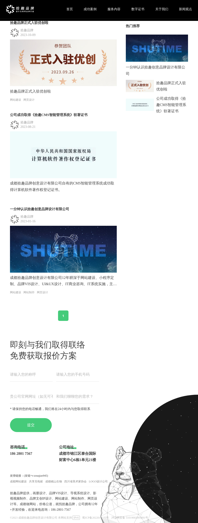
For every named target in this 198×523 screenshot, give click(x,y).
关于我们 (161, 9)
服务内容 (113, 9)
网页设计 (29, 99)
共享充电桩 (36, 481)
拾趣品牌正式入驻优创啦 (29, 23)
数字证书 (137, 9)
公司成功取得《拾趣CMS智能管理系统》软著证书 (49, 115)
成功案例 (90, 9)
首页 (69, 9)
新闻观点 (185, 9)
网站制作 (29, 292)
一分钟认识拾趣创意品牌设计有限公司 (39, 209)
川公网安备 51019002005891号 (129, 517)
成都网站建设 (18, 481)
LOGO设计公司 (98, 481)
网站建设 (15, 99)
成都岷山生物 (53, 481)
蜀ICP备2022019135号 (95, 517)
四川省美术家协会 (75, 481)
